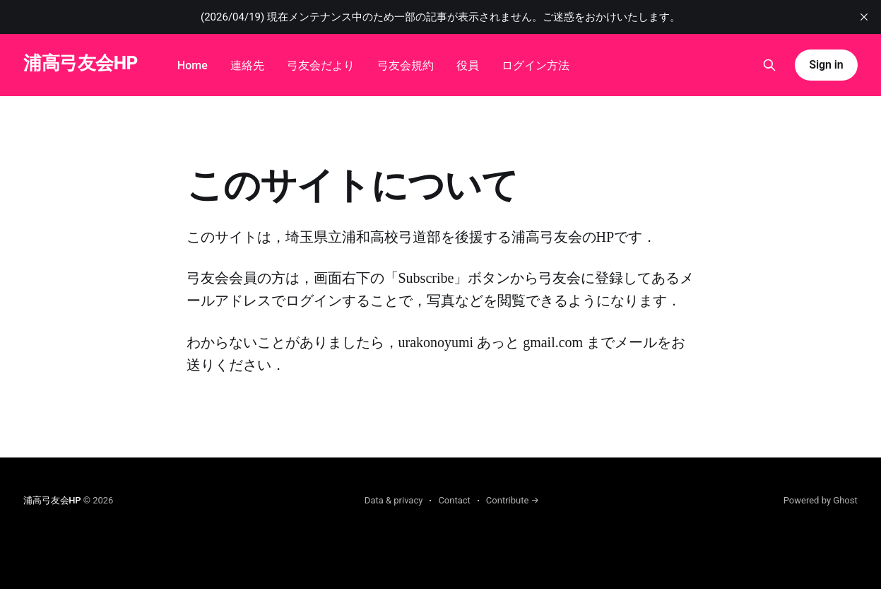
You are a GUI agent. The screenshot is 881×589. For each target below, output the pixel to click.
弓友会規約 (405, 65)
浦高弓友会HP (80, 63)
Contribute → (512, 500)
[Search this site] (769, 65)
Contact (454, 500)
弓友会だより (321, 65)
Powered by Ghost (821, 500)
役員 (467, 65)
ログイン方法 (535, 65)
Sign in (826, 64)
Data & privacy (394, 500)
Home (192, 65)
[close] (864, 17)
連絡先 (247, 65)
